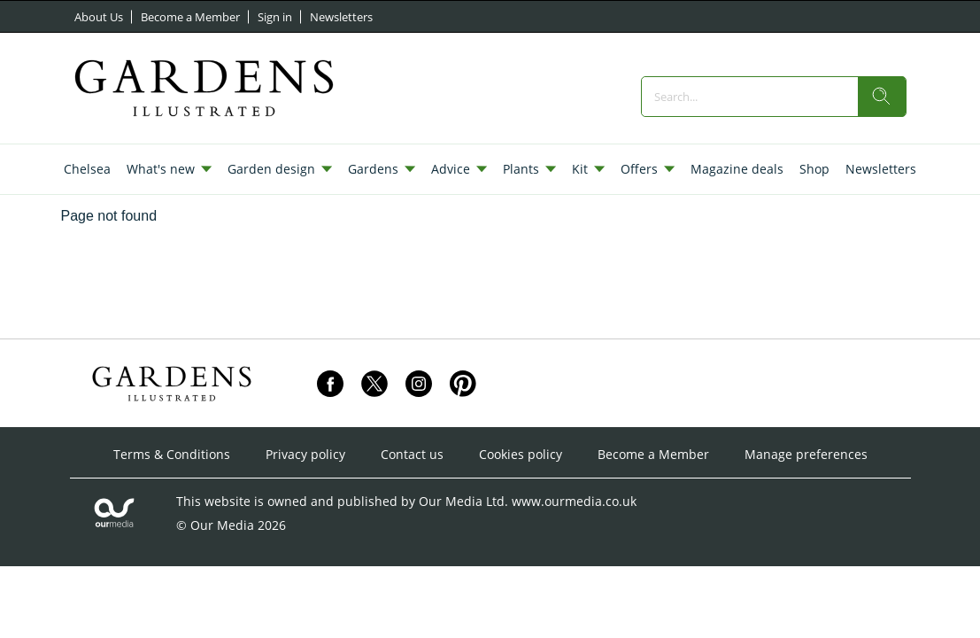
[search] (882, 96)
